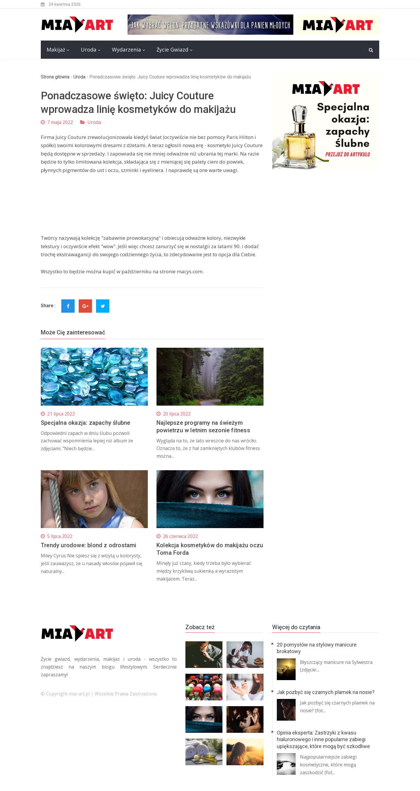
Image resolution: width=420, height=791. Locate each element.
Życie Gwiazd (172, 49)
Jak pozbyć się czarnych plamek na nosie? (326, 692)
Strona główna (55, 77)
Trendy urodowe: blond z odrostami (89, 545)
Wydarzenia (126, 49)
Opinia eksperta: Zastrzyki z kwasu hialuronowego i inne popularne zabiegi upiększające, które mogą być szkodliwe (323, 739)
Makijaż (56, 49)
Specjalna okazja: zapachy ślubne (85, 422)
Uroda (88, 49)
